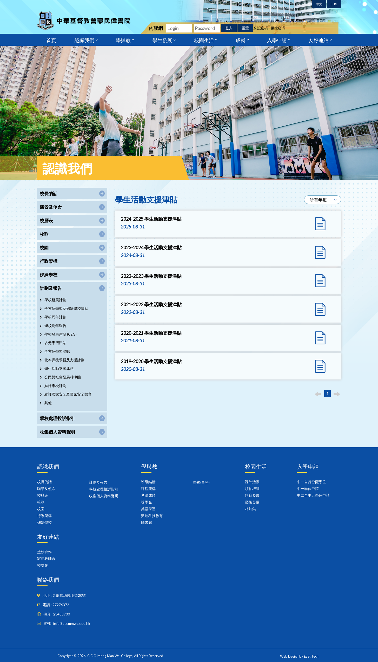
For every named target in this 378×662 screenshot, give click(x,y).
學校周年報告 (55, 325)
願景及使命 (46, 488)
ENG (334, 4)
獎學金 (146, 502)
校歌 (40, 502)
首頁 (51, 39)
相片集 (250, 509)
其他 (48, 403)
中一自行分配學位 (311, 482)
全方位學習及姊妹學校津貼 (66, 308)
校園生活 (204, 39)
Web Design (289, 656)
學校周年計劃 (55, 317)
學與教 (123, 39)
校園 (40, 509)
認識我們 (84, 39)
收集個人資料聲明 (103, 496)
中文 (319, 4)
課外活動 (252, 482)
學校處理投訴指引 (103, 489)
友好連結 (318, 39)
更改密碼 (278, 28)
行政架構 (44, 515)
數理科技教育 (152, 515)
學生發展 (162, 39)
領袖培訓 (252, 488)
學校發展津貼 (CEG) (60, 334)
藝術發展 (252, 502)
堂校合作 (44, 551)
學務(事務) (201, 482)
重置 (245, 28)
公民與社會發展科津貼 (62, 377)
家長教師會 (46, 558)
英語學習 (148, 509)
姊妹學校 (44, 522)
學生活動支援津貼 (59, 368)
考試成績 (148, 495)
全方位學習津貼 (57, 351)
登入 (229, 28)
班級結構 (148, 482)
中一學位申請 (308, 488)
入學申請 (277, 39)
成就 (241, 39)
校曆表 (42, 495)
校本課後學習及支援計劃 (64, 360)
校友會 (42, 565)
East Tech (311, 656)
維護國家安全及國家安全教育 (68, 394)
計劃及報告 (98, 482)
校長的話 (44, 482)
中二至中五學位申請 (313, 495)
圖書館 (146, 522)
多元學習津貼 (55, 342)
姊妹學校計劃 (55, 385)
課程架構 (148, 488)
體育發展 (252, 495)
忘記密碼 (261, 28)
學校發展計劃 (55, 300)
